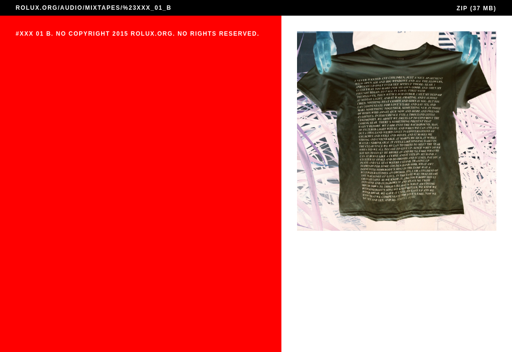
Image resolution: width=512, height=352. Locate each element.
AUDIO (71, 7)
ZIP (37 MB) (476, 8)
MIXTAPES (102, 7)
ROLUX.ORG (37, 7)
